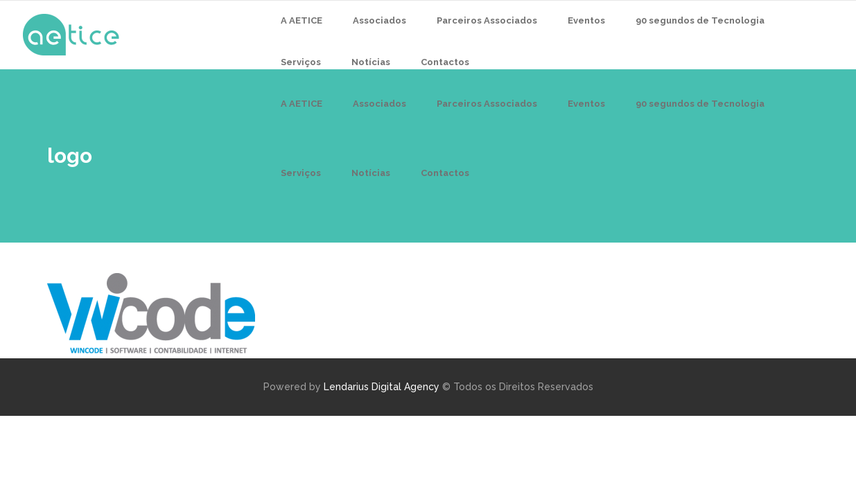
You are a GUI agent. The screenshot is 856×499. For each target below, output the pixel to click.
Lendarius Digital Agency (381, 386)
